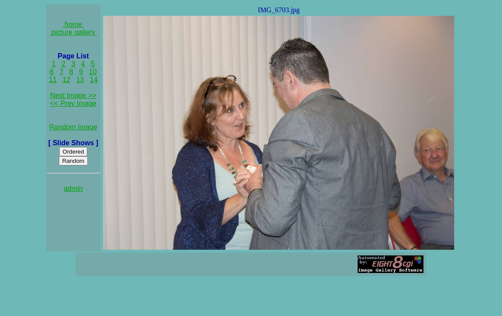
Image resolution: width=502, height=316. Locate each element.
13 (80, 79)
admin (73, 188)
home (73, 24)
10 (93, 71)
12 (67, 79)
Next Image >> (73, 95)
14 (94, 79)
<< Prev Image (73, 103)
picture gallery (73, 32)
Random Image (73, 127)
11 (53, 79)
